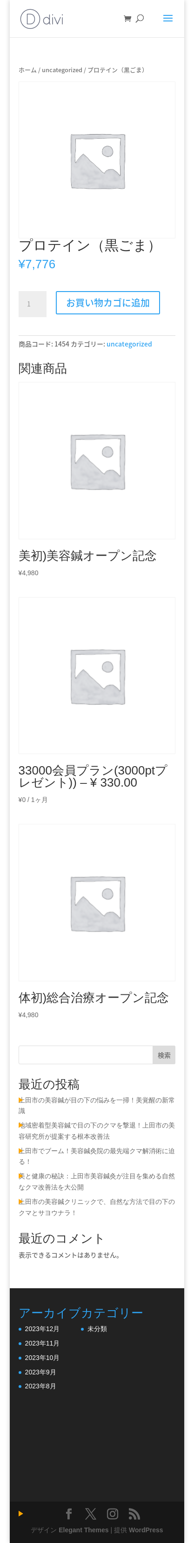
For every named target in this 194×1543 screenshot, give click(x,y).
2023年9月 (40, 1372)
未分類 (97, 1328)
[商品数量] (33, 304)
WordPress (146, 1530)
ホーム (28, 69)
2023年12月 (42, 1328)
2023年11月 (42, 1343)
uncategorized (62, 69)
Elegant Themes (83, 1530)
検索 (164, 1055)
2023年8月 (40, 1386)
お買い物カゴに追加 (108, 302)
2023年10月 (42, 1357)
